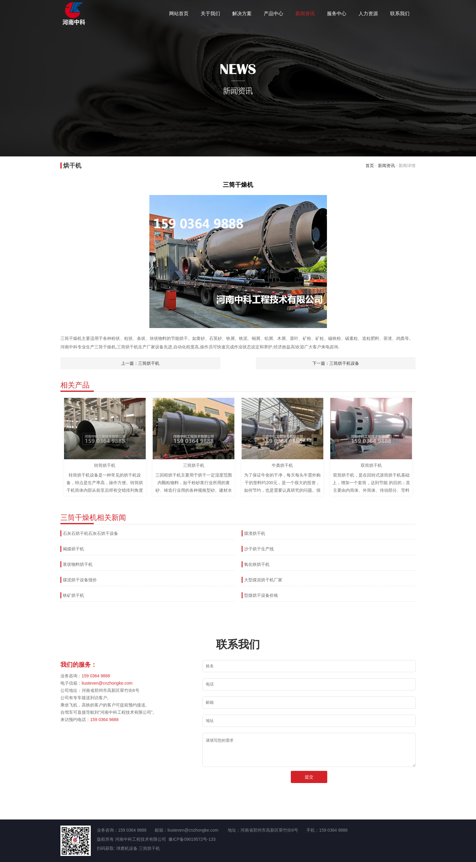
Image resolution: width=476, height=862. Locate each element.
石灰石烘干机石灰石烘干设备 (90, 533)
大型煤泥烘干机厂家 (263, 579)
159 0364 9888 (96, 675)
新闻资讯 (305, 13)
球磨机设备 (127, 848)
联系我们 (400, 13)
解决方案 (242, 13)
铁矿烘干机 (73, 595)
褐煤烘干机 (73, 548)
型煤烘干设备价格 (261, 595)
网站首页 (179, 13)
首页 (369, 165)
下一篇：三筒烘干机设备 (335, 363)
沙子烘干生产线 (259, 548)
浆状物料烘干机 (78, 564)
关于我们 (210, 13)
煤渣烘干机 (254, 533)
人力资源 (368, 13)
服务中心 (336, 13)
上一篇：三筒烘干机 (140, 363)
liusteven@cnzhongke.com (107, 683)
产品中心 (273, 13)
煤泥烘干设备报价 (80, 579)
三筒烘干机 (149, 848)
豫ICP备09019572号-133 (192, 839)
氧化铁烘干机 (257, 564)
